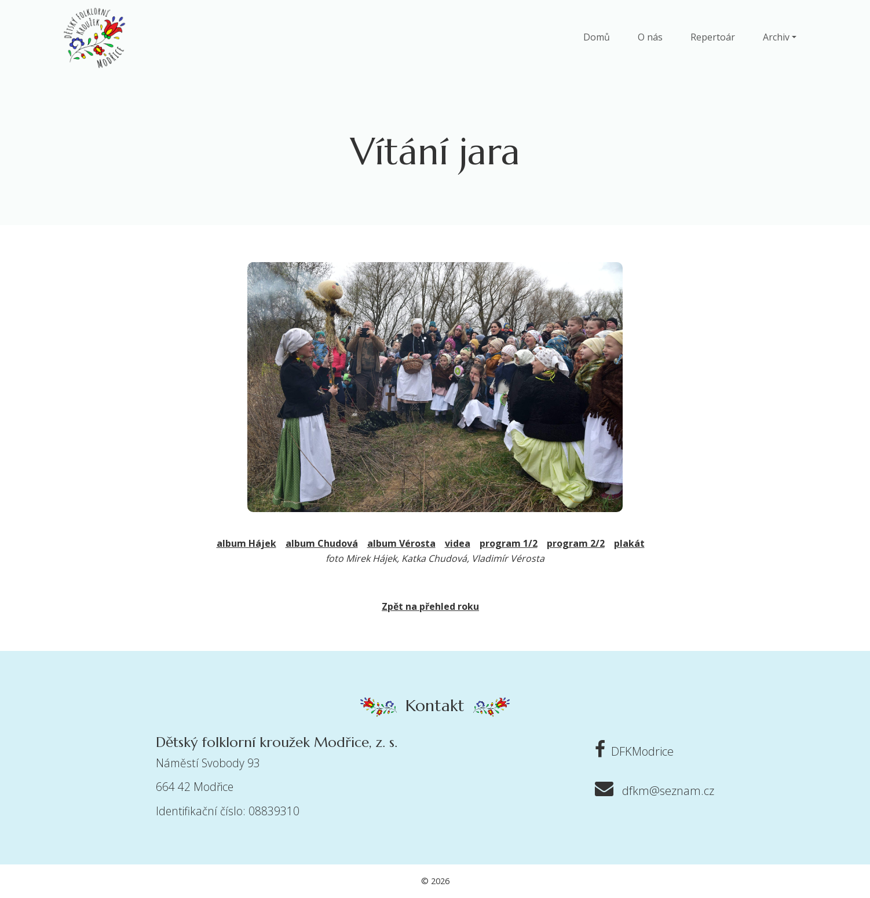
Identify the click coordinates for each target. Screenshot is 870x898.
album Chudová (322, 543)
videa (457, 543)
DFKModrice (631, 751)
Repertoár (712, 37)
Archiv (776, 37)
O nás (650, 37)
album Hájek (246, 543)
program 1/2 (509, 543)
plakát (629, 543)
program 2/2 (576, 543)
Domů (596, 37)
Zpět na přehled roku (430, 606)
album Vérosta (401, 543)
